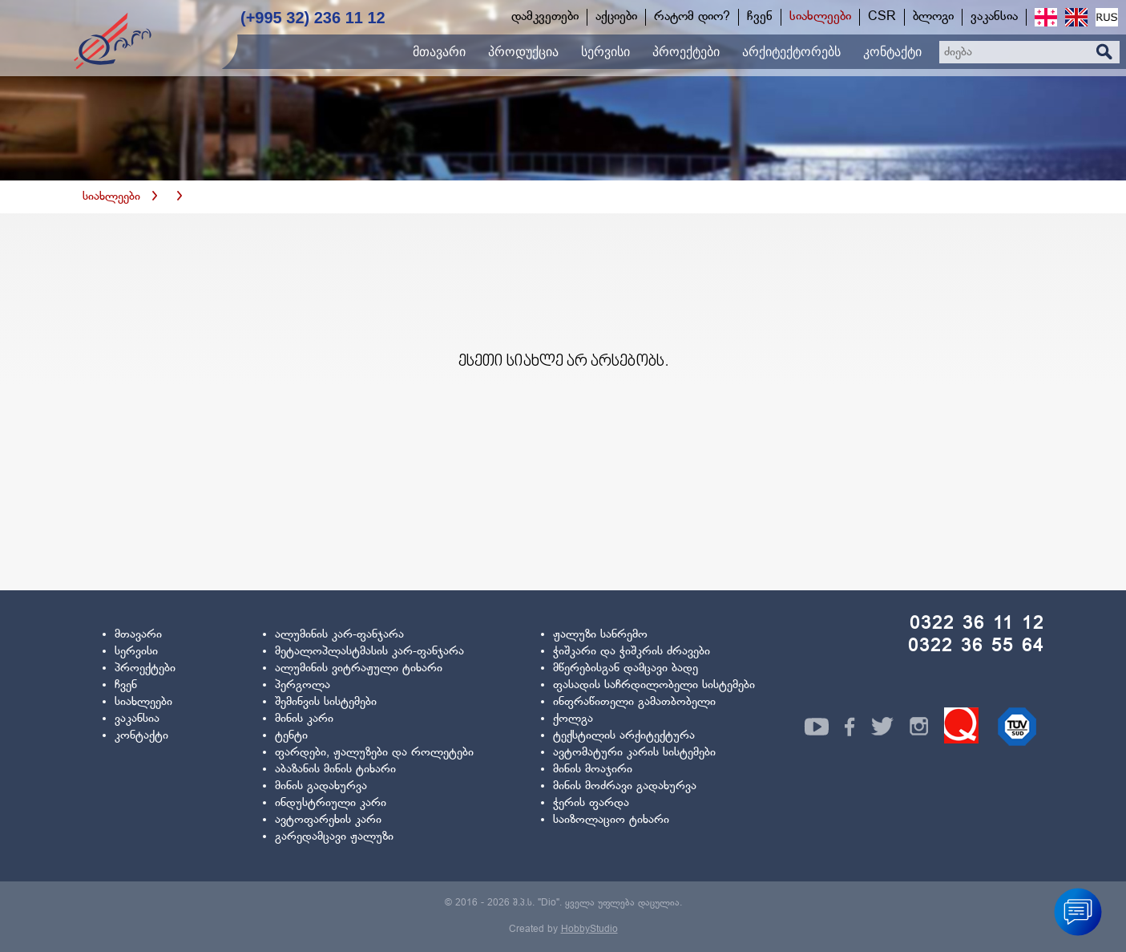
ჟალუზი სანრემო (600, 634)
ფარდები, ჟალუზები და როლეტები (374, 752)
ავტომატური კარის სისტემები (634, 752)
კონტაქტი (141, 735)
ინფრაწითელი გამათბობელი (634, 702)
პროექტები (145, 668)
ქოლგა (573, 719)
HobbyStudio (589, 929)
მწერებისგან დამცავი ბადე (625, 668)
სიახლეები (111, 197)
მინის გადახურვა (321, 786)
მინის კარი (304, 719)
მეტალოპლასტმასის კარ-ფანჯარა (369, 651)
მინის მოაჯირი (592, 769)
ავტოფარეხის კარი (328, 820)
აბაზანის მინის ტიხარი (335, 769)
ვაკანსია (137, 719)
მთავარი (138, 634)
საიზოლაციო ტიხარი (611, 820)
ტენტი (291, 735)
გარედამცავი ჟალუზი (334, 837)
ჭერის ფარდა (591, 803)
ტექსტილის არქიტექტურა (624, 735)
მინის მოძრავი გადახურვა (624, 786)
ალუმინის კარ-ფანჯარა (339, 634)
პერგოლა (302, 685)
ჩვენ (126, 685)
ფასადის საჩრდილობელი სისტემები (654, 685)
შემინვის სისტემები (326, 702)
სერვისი (136, 651)
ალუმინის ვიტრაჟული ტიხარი (358, 668)
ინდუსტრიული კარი (330, 803)
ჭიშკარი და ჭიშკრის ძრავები (631, 651)
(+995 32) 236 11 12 (312, 17)
